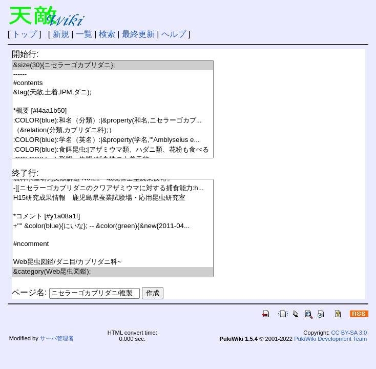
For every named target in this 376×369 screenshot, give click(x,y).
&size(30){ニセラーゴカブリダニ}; (112, 65)
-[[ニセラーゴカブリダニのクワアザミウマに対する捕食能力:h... (112, 188)
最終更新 (138, 34)
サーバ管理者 (57, 338)
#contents (112, 83)
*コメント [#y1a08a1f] (112, 216)
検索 (107, 34)
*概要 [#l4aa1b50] (112, 111)
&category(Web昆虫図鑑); (112, 272)
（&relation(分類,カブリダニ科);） (112, 130)
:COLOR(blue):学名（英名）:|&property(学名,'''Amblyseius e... (112, 140)
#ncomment (112, 244)
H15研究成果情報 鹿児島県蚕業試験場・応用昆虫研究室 (112, 198)
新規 (61, 34)
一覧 (84, 34)
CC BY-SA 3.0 (349, 333)
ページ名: (29, 292)
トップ (24, 34)
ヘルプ (173, 34)
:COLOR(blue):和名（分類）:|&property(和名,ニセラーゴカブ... (112, 121)
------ (112, 74)
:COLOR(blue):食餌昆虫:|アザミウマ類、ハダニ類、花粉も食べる (112, 150)
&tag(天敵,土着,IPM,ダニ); (112, 92)
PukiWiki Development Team (330, 339)
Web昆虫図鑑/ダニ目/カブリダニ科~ (112, 262)
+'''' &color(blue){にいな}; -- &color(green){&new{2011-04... (112, 226)
